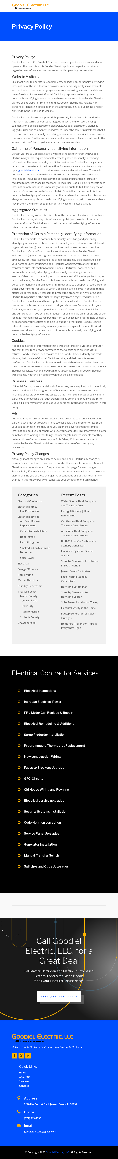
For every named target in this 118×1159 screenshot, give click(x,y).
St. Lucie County (29, 617)
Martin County (28, 596)
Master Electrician (28, 580)
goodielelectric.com (29, 170)
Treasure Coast (27, 591)
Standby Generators (30, 586)
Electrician (24, 563)
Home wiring (25, 575)
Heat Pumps (27, 536)
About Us (24, 1077)
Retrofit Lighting (30, 542)
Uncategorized (27, 623)
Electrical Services (28, 516)
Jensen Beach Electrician (75, 571)
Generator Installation (33, 531)
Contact (24, 1085)
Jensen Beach (30, 600)
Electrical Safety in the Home (78, 608)
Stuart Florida (30, 611)
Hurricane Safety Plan (74, 586)
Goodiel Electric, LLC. (57, 1152)
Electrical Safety (27, 506)
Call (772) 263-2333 (57, 996)
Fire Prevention (29, 511)
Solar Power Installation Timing (79, 602)
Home (22, 1072)
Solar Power (27, 558)
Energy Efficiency (28, 569)
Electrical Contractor (30, 501)
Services (24, 1081)
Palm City (28, 606)
